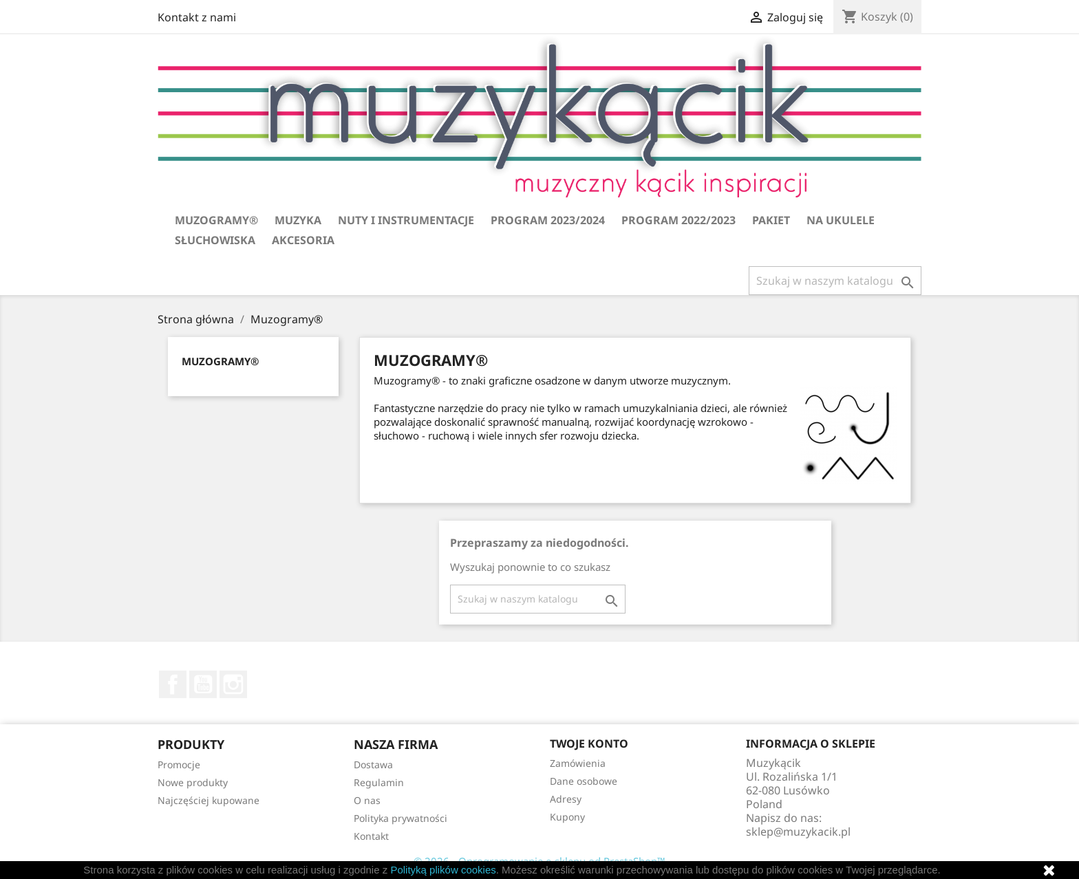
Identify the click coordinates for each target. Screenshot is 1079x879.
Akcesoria (303, 240)
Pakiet (771, 220)
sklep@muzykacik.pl (798, 831)
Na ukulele (840, 220)
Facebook (172, 684)
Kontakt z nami (197, 17)
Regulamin (379, 782)
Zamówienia (578, 763)
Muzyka (298, 220)
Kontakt (371, 836)
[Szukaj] (835, 280)
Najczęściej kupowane (208, 800)
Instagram (233, 684)
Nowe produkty (193, 782)
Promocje (179, 764)
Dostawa (373, 764)
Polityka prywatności (400, 818)
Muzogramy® (216, 220)
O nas (367, 800)
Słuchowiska (215, 240)
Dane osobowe (583, 781)
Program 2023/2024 (548, 220)
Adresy (565, 798)
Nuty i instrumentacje (406, 220)
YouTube (203, 684)
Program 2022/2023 (678, 220)
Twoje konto (589, 743)
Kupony (567, 816)
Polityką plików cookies (442, 870)
